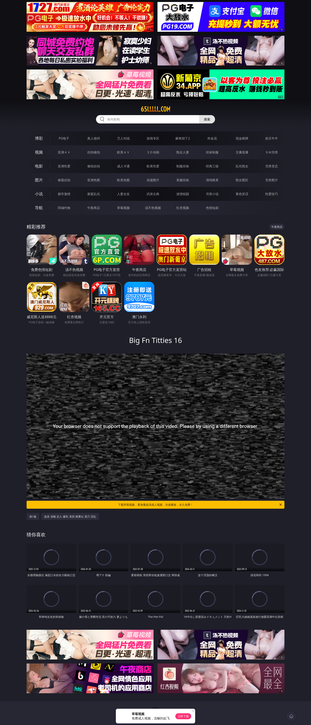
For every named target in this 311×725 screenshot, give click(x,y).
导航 (39, 207)
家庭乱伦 (93, 194)
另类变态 (271, 166)
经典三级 (212, 166)
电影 (39, 166)
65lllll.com (155, 109)
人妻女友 (123, 194)
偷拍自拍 (93, 166)
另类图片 (271, 180)
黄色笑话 (242, 194)
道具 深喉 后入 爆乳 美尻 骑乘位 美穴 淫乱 (70, 516)
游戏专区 (153, 138)
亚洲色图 (93, 180)
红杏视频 (182, 208)
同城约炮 (64, 208)
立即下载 (183, 716)
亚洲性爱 (64, 166)
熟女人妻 (182, 152)
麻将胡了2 (182, 138)
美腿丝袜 (182, 180)
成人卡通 (123, 166)
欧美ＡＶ (123, 152)
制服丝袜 (182, 166)
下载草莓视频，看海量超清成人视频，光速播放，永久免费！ (200, 504)
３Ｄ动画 (153, 152)
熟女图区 (242, 180)
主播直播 (242, 152)
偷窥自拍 (64, 180)
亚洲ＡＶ (64, 152)
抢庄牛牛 (271, 138)
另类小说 (212, 194)
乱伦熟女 (242, 166)
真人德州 (93, 138)
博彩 (39, 138)
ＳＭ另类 (271, 152)
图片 (39, 180)
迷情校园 (182, 194)
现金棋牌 (242, 138)
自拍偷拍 (93, 152)
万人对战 (123, 138)
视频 (39, 152)
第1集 (32, 516)
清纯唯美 (212, 180)
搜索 (207, 119)
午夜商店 (93, 208)
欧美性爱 (153, 166)
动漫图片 (153, 180)
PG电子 (64, 138)
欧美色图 (123, 180)
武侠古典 (153, 194)
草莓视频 (123, 208)
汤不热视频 (153, 208)
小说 (39, 193)
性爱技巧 (271, 194)
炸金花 (212, 138)
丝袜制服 (212, 152)
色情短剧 (212, 208)
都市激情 (64, 194)
